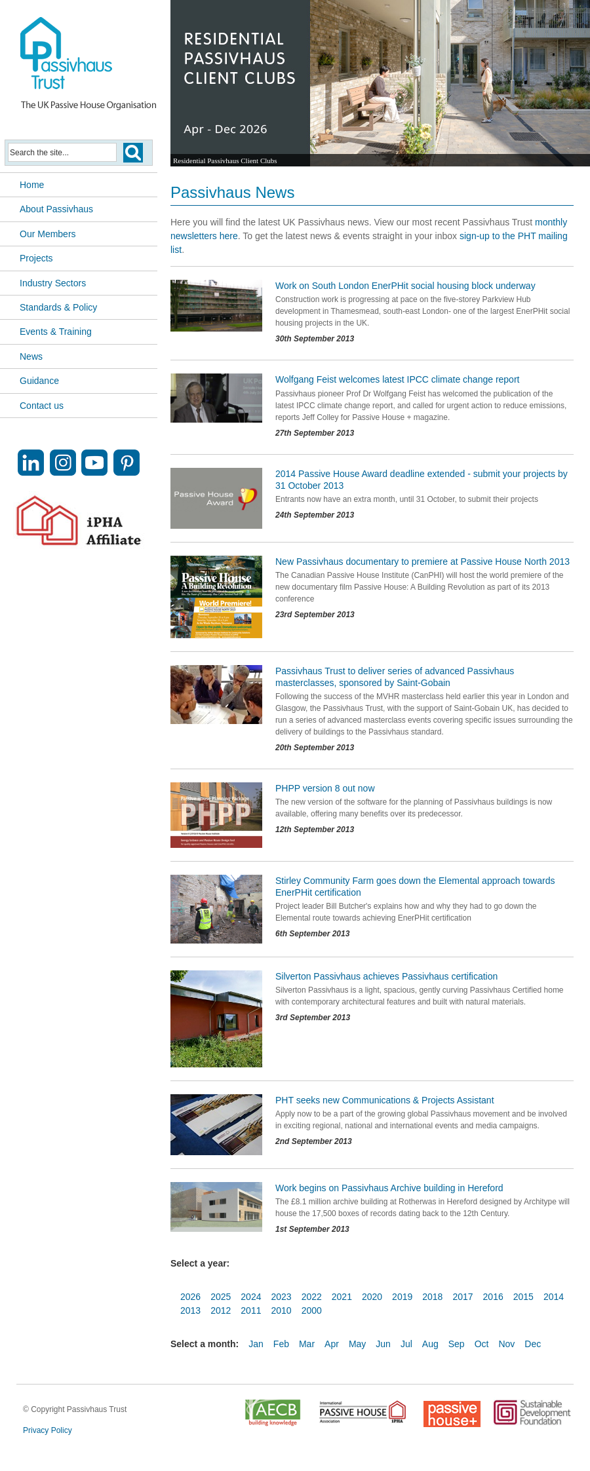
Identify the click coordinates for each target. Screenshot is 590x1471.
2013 (190, 1310)
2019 (402, 1296)
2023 (281, 1296)
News (31, 356)
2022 (312, 1296)
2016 (493, 1296)
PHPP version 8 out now (325, 788)
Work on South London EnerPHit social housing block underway (405, 285)
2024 (251, 1296)
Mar (307, 1344)
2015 (523, 1296)
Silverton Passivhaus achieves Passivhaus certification (386, 976)
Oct (482, 1344)
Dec (532, 1344)
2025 (220, 1296)
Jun (383, 1344)
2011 (251, 1310)
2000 (312, 1310)
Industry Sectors (53, 283)
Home (32, 185)
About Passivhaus (56, 209)
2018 (432, 1296)
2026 (190, 1296)
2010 (281, 1310)
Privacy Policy (47, 1430)
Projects (36, 258)
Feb (281, 1344)
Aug (430, 1344)
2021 (342, 1296)
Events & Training (56, 331)
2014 (553, 1296)
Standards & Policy (58, 307)
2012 (220, 1310)
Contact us (42, 405)
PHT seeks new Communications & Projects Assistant (384, 1100)
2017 (462, 1296)
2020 (372, 1296)
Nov (506, 1344)
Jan (256, 1344)
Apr (331, 1344)
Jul (406, 1344)
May (357, 1344)
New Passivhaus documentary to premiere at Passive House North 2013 (422, 561)
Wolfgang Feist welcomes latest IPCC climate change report (397, 379)
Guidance (39, 380)
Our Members (48, 234)
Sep (456, 1344)
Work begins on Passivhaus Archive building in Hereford (389, 1188)
